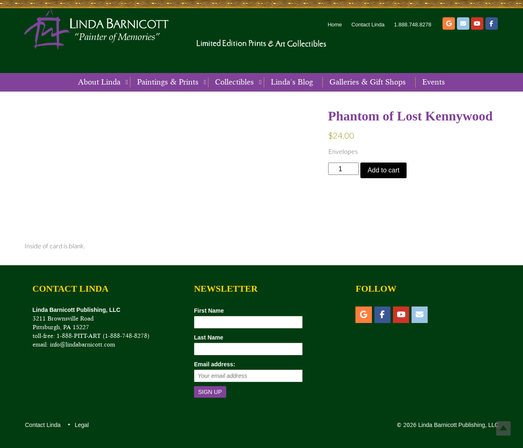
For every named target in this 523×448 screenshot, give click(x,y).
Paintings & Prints (168, 82)
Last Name (208, 337)
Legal (81, 425)
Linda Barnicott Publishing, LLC (458, 425)
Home (335, 24)
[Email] (463, 23)
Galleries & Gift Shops (367, 82)
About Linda (99, 82)
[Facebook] (491, 23)
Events (433, 82)
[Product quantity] (343, 168)
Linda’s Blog (292, 82)
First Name (209, 310)
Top (503, 428)
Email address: (214, 364)
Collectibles (234, 82)
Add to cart (383, 170)
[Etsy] (449, 23)
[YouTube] (477, 23)
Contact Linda (367, 24)
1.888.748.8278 (412, 24)
